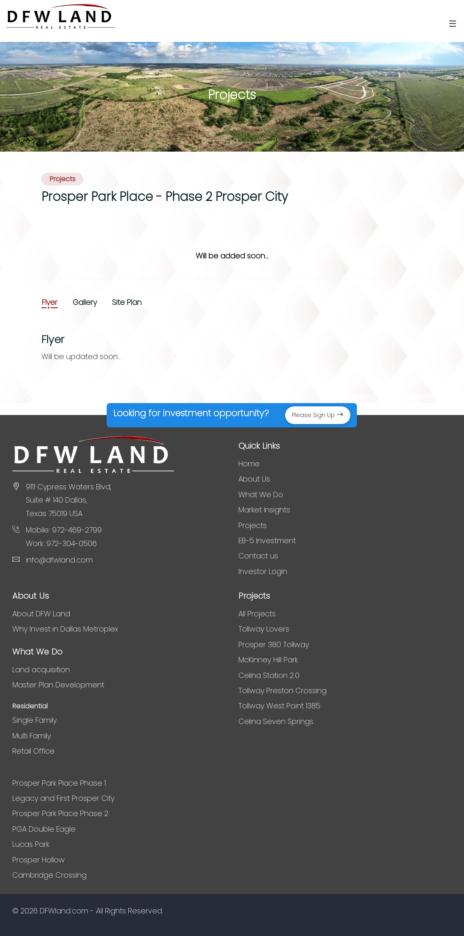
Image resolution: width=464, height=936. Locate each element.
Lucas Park (30, 844)
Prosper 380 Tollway (273, 644)
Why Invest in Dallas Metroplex (65, 629)
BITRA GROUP (434, 911)
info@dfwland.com (59, 560)
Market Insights (264, 510)
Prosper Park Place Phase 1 (59, 783)
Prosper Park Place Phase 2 (60, 813)
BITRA (401, 911)
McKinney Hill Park (268, 660)
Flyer (49, 302)
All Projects (257, 614)
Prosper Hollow (38, 860)
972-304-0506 (71, 543)
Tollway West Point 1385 (279, 706)
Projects (252, 525)
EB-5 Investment (267, 540)
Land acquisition (41, 669)
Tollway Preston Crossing (282, 690)
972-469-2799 (77, 530)
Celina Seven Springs (275, 721)
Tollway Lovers (263, 629)
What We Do (260, 494)
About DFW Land (41, 614)
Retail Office (33, 751)
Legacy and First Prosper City (63, 798)
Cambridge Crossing (49, 875)
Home (249, 464)
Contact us (258, 556)
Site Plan (127, 302)
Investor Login (262, 571)
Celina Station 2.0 (268, 675)
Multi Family (31, 736)
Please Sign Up (318, 415)
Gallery (85, 302)
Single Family (34, 720)
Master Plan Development (58, 685)
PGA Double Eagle (43, 829)
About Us (254, 479)
